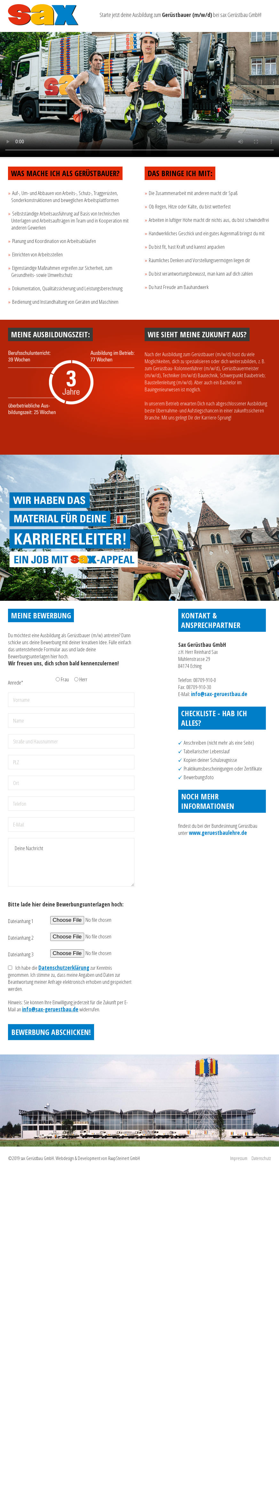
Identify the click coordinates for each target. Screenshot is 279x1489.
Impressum (238, 1158)
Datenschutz (261, 1158)
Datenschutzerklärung (63, 967)
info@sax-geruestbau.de (50, 1009)
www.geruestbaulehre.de (218, 832)
